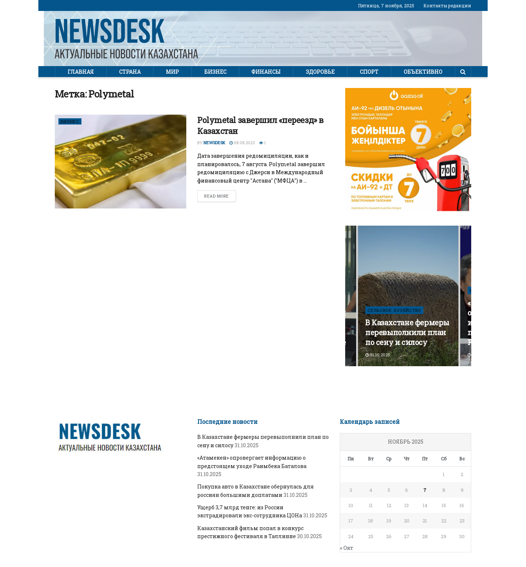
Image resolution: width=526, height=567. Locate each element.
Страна (130, 71)
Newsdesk (214, 142)
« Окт (346, 547)
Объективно (423, 71)
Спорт (369, 71)
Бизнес (215, 71)
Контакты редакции (447, 5)
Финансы (266, 71)
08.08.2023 (242, 142)
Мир (172, 71)
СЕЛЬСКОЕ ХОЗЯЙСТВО (394, 310)
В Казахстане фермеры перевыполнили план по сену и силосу (407, 332)
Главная (81, 71)
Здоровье (320, 71)
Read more (216, 196)
